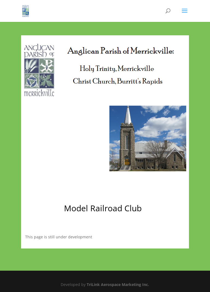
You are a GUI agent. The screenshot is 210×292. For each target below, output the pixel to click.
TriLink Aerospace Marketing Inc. (118, 284)
